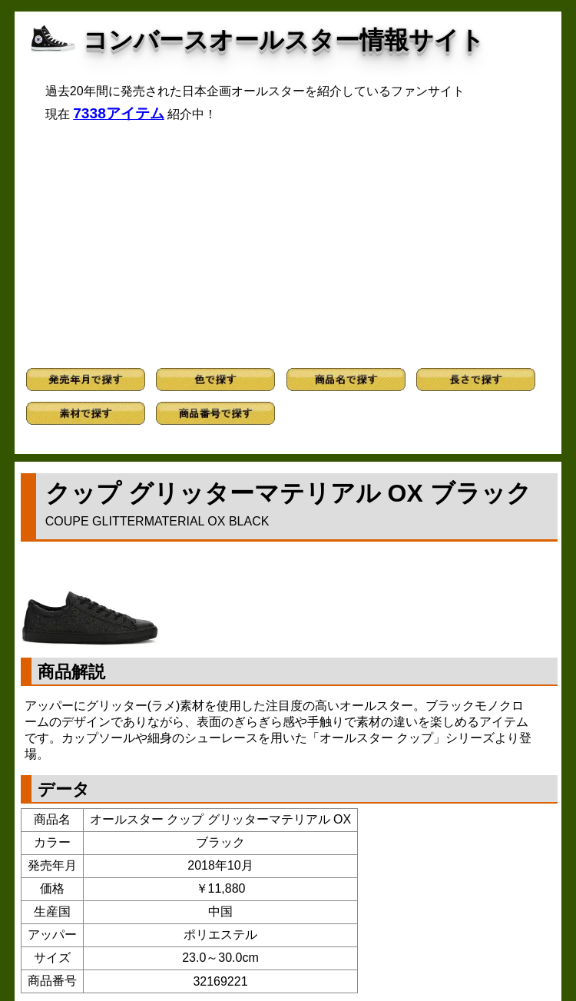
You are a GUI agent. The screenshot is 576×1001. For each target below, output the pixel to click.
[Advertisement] (288, 245)
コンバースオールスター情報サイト (284, 40)
